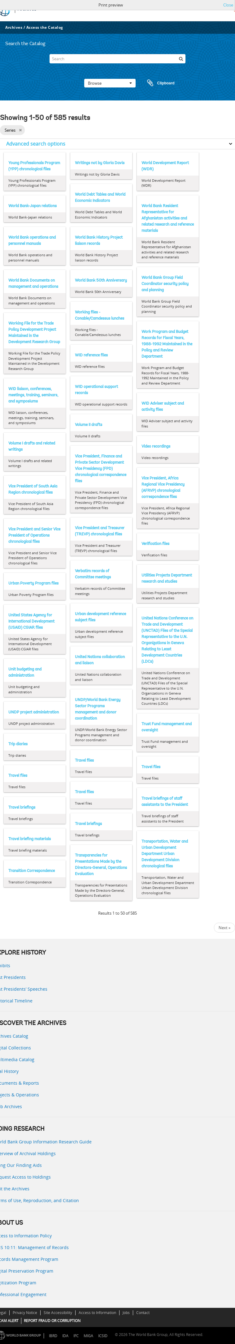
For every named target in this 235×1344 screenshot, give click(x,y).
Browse (110, 83)
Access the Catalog (44, 27)
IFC (76, 1335)
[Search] (118, 58)
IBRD (53, 1335)
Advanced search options (35, 143)
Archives (13, 27)
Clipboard (158, 83)
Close (228, 5)
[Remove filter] (20, 130)
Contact (143, 1312)
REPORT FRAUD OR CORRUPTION (52, 1320)
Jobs (126, 1312)
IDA (65, 1335)
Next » (224, 927)
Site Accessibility (58, 1312)
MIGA (88, 1335)
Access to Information (97, 1312)
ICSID (102, 1335)
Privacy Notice (25, 1312)
